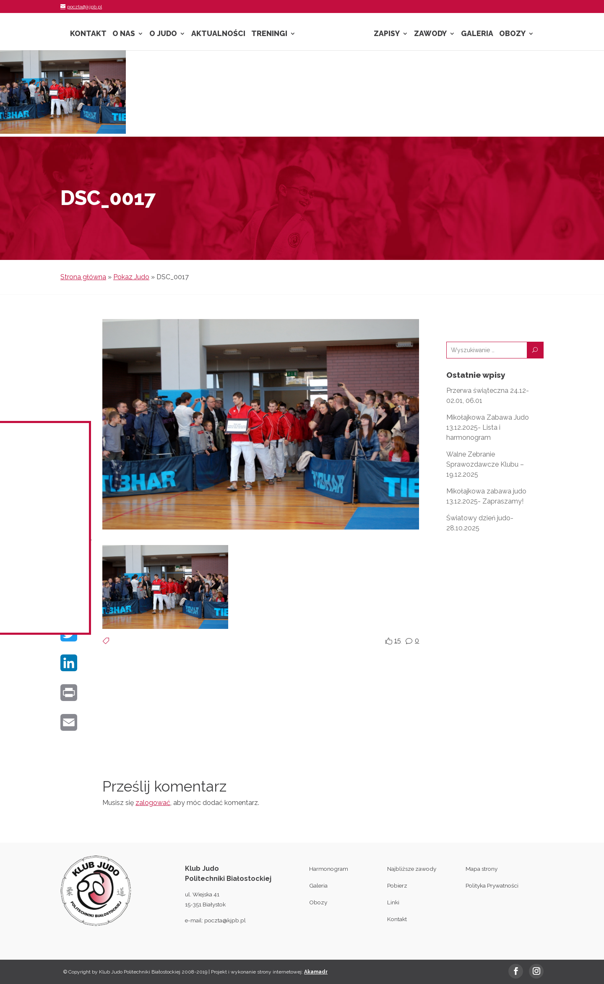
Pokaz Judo (131, 277)
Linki (393, 902)
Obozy (512, 34)
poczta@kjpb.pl (225, 920)
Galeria (477, 34)
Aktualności (218, 34)
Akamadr (316, 972)
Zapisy (387, 34)
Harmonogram (328, 868)
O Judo (163, 34)
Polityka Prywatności (492, 885)
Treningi (269, 34)
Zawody (430, 34)
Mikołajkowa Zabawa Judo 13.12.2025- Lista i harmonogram (487, 427)
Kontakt (88, 34)
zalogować (152, 803)
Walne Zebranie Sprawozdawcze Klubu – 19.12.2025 (485, 464)
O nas (123, 34)
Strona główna (83, 277)
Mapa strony (481, 868)
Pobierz (397, 885)
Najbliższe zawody (411, 868)
